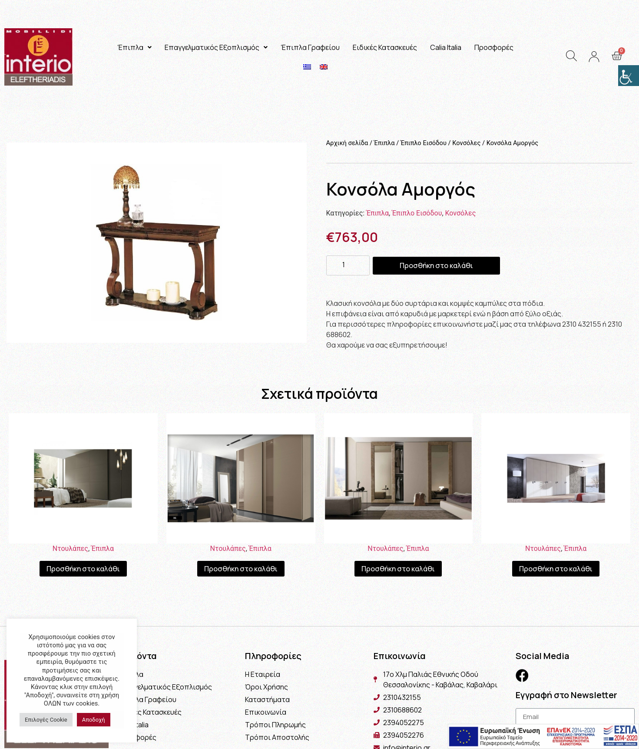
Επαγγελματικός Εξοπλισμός (216, 47)
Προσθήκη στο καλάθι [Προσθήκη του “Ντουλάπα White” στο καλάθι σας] (556, 568)
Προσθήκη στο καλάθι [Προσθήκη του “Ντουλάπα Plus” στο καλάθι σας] (398, 568)
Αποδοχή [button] (93, 719)
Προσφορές (493, 47)
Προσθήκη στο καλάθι (436, 265)
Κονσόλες (466, 143)
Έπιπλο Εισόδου (424, 143)
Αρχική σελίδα (347, 143)
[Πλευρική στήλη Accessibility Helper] (628, 75)
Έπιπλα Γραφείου (310, 47)
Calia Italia (445, 47)
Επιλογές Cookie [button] (46, 719)
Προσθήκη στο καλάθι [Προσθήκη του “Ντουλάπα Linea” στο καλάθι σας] (83, 568)
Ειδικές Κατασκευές (385, 47)
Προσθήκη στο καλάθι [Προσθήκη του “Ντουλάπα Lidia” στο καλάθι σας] (241, 568)
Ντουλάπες (70, 548)
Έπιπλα (134, 47)
